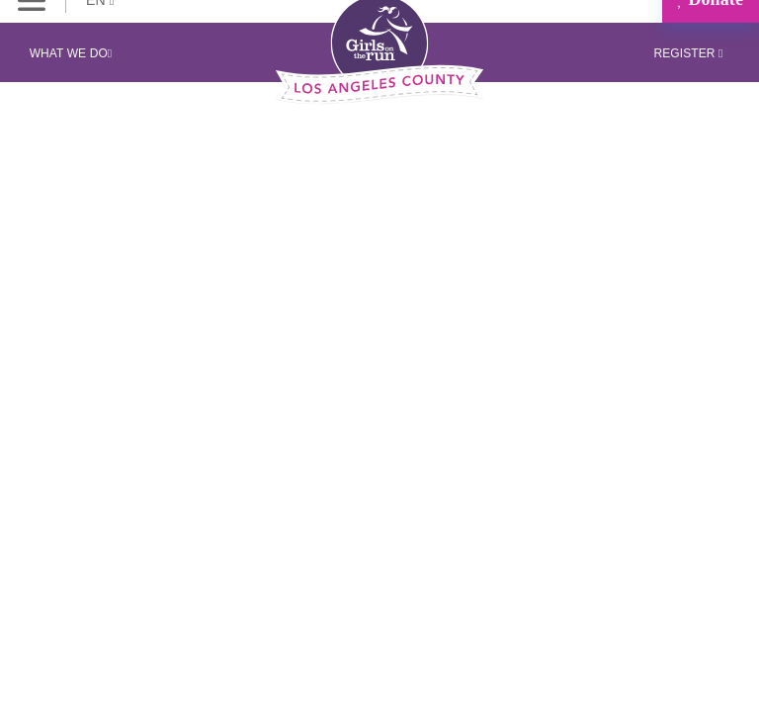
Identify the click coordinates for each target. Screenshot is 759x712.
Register (687, 53)
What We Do (71, 53)
